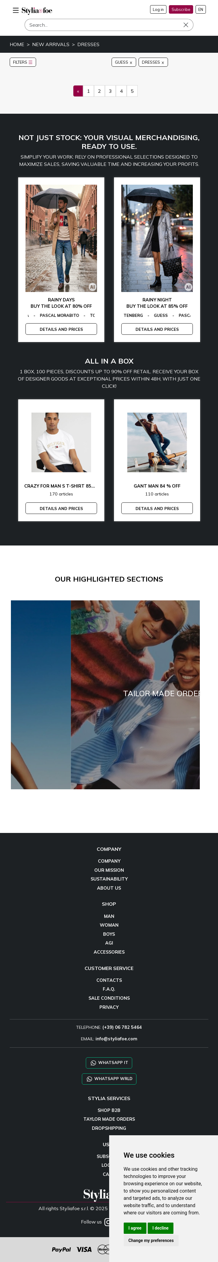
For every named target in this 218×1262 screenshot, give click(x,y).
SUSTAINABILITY (109, 879)
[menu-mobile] (15, 9)
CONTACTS (109, 980)
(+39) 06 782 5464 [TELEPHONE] (122, 1027)
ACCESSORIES (109, 952)
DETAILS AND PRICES (61, 329)
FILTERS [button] (23, 62)
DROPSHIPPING (109, 1128)
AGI (109, 943)
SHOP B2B (109, 1110)
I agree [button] (135, 1228)
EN (200, 9)
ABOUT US (109, 888)
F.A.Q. (109, 989)
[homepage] (37, 11)
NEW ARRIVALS (50, 44)
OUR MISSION (109, 870)
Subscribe (181, 9)
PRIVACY (109, 1007)
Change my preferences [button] (151, 1240)
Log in (158, 9)
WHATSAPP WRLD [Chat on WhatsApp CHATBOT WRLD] (109, 1079)
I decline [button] (161, 1228)
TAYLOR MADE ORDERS (109, 1119)
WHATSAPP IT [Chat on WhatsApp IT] (109, 1062)
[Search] (109, 25)
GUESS (124, 62)
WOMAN (109, 925)
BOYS (109, 934)
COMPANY (109, 861)
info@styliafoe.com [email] (116, 1039)
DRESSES (88, 44)
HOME (17, 44)
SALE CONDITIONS (109, 998)
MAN (109, 916)
